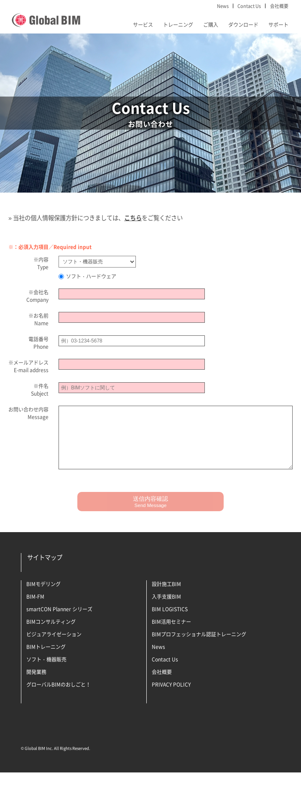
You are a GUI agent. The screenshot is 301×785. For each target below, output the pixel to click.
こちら (133, 217)
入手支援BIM (166, 609)
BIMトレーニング (46, 659)
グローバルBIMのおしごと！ (58, 697)
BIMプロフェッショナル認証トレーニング (199, 647)
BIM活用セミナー (171, 634)
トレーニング (178, 24)
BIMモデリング (43, 596)
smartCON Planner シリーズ (59, 621)
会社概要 (279, 6)
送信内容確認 (150, 514)
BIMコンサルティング (51, 634)
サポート (278, 24)
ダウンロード (243, 24)
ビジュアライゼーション (54, 647)
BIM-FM (35, 609)
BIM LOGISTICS (170, 621)
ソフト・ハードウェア (87, 276)
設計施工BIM (166, 596)
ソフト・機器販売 (46, 672)
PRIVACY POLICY (171, 697)
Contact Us (249, 6)
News (223, 6)
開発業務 (36, 684)
